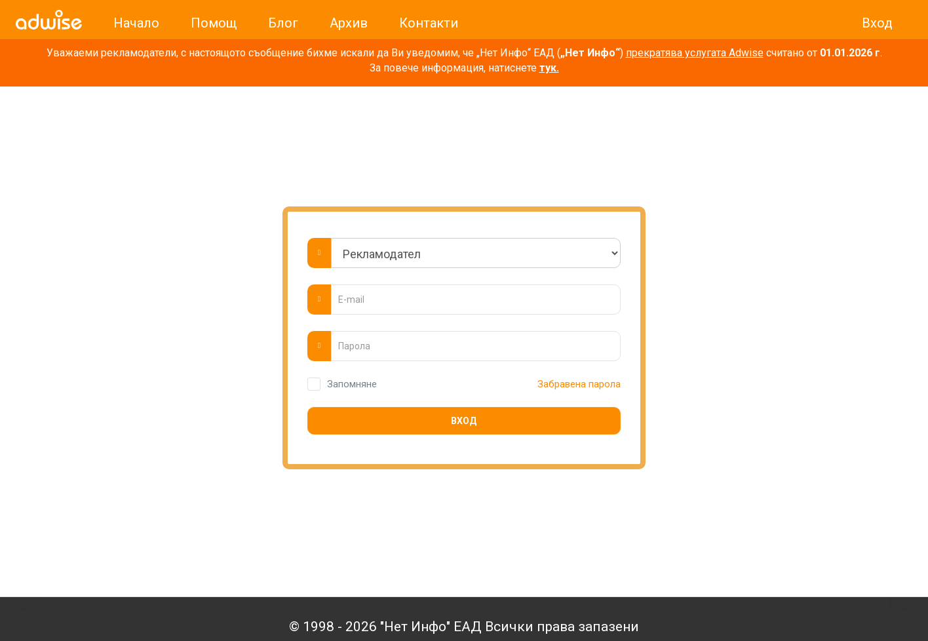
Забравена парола (576, 384)
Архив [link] (349, 23)
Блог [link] (283, 23)
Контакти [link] (428, 23)
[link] (49, 19)
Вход (463, 421)
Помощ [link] (214, 23)
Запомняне (352, 384)
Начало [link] (136, 23)
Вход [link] (877, 23)
